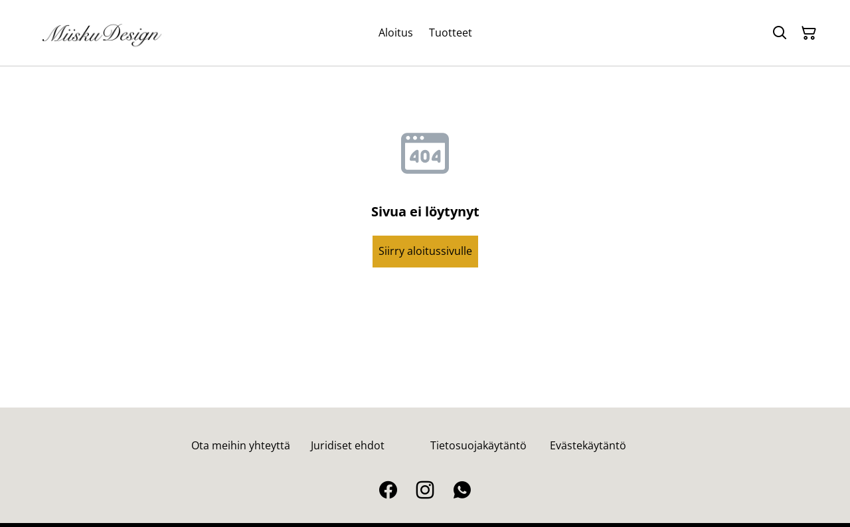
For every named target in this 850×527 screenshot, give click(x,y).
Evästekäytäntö (588, 445)
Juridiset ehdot (347, 445)
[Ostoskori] (808, 33)
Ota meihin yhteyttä (240, 445)
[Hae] (779, 33)
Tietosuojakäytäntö (478, 445)
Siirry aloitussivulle (425, 251)
